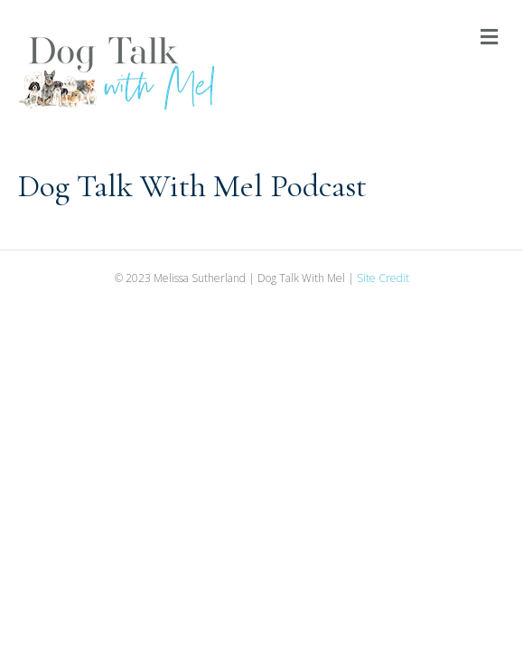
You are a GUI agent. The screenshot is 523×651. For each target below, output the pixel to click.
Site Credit (383, 278)
